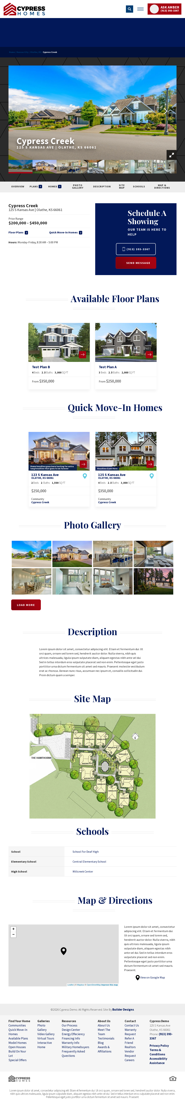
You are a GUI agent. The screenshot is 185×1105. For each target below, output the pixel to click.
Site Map (122, 186)
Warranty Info (70, 1043)
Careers (129, 1060)
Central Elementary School (89, 861)
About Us (104, 1021)
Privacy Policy (159, 1046)
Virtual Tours (45, 1038)
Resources (69, 1021)
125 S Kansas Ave (112, 476)
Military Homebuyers (75, 1047)
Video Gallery (46, 1034)
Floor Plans (18, 232)
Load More (26, 605)
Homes (54, 186)
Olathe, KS (35, 52)
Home (12, 52)
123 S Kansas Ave (45, 476)
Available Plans (18, 1038)
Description (102, 186)
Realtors (130, 1047)
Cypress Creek (40, 502)
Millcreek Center (83, 871)
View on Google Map (150, 977)
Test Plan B (41, 367)
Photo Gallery (77, 186)
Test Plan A (108, 367)
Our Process (69, 1025)
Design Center (71, 1030)
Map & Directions (162, 186)
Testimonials (106, 1038)
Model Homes (17, 1043)
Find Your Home (19, 1021)
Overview (17, 186)
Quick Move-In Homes (65, 232)
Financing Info (71, 1038)
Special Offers (17, 1060)
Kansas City (22, 52)
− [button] (13, 934)
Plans (36, 186)
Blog (101, 1043)
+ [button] (13, 929)
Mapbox (80, 985)
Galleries (43, 1021)
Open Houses (17, 1047)
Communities (17, 1025)
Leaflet (71, 985)
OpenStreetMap (94, 985)
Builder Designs (123, 1010)
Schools (139, 186)
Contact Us (132, 1025)
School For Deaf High (86, 851)
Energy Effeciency (73, 1034)
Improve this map (109, 985)
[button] (129, 9)
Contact (130, 1021)
